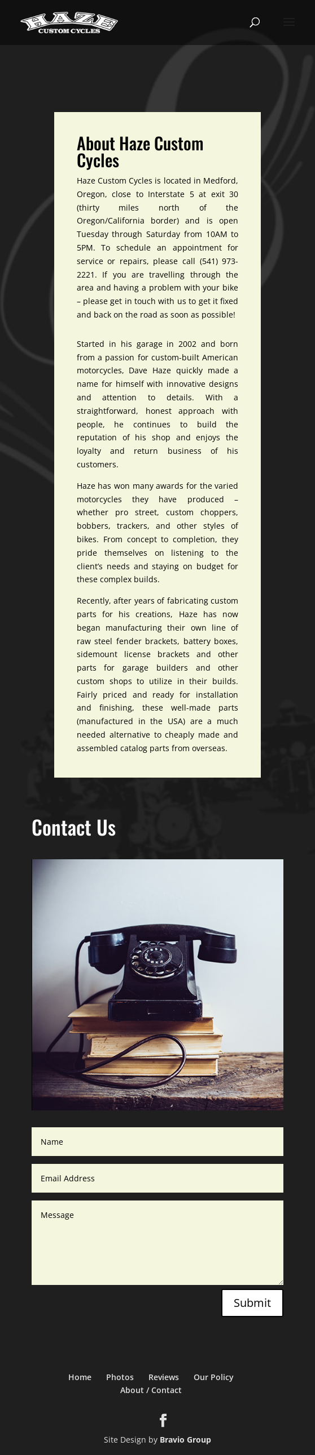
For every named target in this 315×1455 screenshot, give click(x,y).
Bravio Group (185, 1439)
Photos (120, 1377)
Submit (252, 1302)
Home (79, 1377)
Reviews (163, 1377)
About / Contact (151, 1390)
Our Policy (214, 1377)
